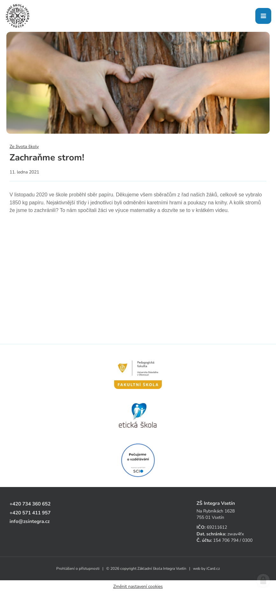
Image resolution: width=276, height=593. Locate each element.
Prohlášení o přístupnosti (78, 568)
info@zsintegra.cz (30, 521)
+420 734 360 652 (30, 503)
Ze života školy (24, 147)
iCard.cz (213, 568)
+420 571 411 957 (30, 512)
